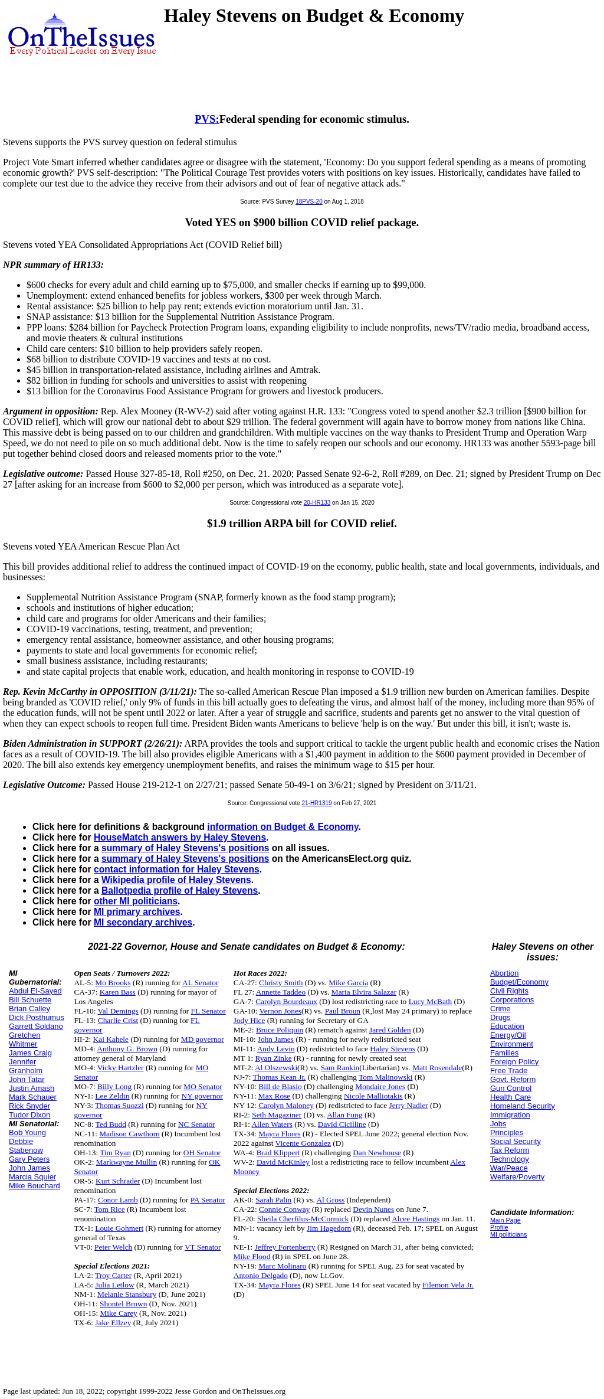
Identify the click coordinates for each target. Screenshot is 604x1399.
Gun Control (510, 1088)
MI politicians (508, 1234)
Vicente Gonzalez (303, 1143)
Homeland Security (522, 1105)
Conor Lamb (118, 1199)
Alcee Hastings (415, 1218)
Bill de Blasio (279, 1086)
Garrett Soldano (36, 1026)
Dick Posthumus (36, 1017)
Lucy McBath (430, 1001)
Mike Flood (252, 1256)
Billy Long (114, 1086)
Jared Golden (390, 1029)
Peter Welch (113, 1247)
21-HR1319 (316, 803)
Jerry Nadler (408, 1105)
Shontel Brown (123, 1303)
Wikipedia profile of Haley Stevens (176, 880)
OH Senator (202, 1152)
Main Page (505, 1220)
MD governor (202, 1039)
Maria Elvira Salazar (363, 992)
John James (29, 1167)
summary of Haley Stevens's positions (185, 848)
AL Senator (200, 982)
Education (507, 1026)
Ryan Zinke (273, 1058)
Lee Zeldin (112, 1095)
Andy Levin (276, 1048)
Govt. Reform (513, 1079)
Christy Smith (281, 982)
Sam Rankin (340, 1067)
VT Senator (203, 1247)
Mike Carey (118, 1313)
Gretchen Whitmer (24, 1039)
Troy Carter (113, 1275)
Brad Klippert (278, 1152)
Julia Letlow (114, 1284)
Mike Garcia (348, 982)
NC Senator (196, 1124)
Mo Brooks (112, 982)
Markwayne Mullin (126, 1162)
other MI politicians (136, 901)
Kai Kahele (111, 1039)
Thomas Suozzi (119, 1105)
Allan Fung (344, 1114)
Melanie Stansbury (126, 1294)
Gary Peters (29, 1159)
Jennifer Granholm (25, 1066)
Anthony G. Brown (127, 1048)
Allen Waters (271, 1124)
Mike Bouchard (34, 1185)
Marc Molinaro (282, 1265)
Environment (511, 1044)
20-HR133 (317, 502)
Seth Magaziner (276, 1114)
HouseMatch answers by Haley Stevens (180, 837)
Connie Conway (284, 1209)
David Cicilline (342, 1124)
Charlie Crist (118, 1020)
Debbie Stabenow (26, 1146)
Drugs (500, 1017)
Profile (499, 1227)
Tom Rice (109, 1209)
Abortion (504, 973)
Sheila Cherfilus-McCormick (303, 1218)
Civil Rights (509, 990)
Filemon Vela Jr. (448, 1284)
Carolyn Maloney (286, 1105)
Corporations (512, 999)
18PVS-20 (309, 201)
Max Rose (274, 1095)
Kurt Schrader (118, 1180)
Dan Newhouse (377, 1152)
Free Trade (509, 1070)
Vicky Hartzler (120, 1067)
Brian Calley (29, 1008)
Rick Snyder (29, 1105)
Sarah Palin (273, 1199)
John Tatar (26, 1079)
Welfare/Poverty (517, 1176)
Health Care (510, 1097)
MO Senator (202, 1086)
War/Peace (509, 1167)
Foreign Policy (514, 1061)
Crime (500, 1008)
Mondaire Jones (380, 1086)
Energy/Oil (508, 1035)
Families (504, 1052)
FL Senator (208, 1010)
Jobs (498, 1123)
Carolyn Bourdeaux (286, 1001)
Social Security (515, 1141)
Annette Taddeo (281, 992)
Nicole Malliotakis (373, 1095)
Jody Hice (249, 1020)
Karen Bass (118, 992)
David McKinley (283, 1162)
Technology (509, 1159)
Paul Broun (342, 1010)
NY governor (202, 1095)
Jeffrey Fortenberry (285, 1247)
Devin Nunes (373, 1209)
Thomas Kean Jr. (279, 1077)
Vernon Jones (280, 1010)
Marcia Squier (32, 1176)
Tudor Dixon (29, 1114)
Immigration (510, 1114)
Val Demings (118, 1010)
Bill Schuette (30, 999)
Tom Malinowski (385, 1077)
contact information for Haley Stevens (177, 869)
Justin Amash (31, 1088)
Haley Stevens (392, 1048)
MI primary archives (137, 912)
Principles (506, 1132)
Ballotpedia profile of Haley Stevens (179, 890)
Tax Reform (509, 1150)
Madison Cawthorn (129, 1133)
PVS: (207, 119)
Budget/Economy (519, 982)
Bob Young (27, 1132)
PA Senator (208, 1199)
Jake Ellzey (113, 1322)
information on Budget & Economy (282, 827)
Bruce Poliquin (279, 1029)
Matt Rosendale (437, 1067)
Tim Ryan (115, 1152)
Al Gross (330, 1199)
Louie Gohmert (119, 1228)
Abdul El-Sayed (35, 990)
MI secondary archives (143, 922)
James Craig (30, 1052)
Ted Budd (111, 1124)
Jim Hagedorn (329, 1228)
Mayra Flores (279, 1133)
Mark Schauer (33, 1097)
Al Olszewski (276, 1067)
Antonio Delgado (261, 1275)
